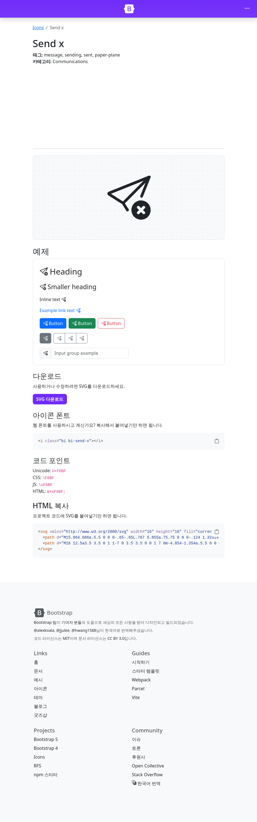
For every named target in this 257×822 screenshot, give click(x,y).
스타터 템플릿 (145, 671)
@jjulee (62, 630)
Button (53, 323)
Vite (136, 697)
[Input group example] (90, 353)
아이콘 (40, 689)
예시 (38, 680)
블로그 (40, 706)
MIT (66, 638)
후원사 (138, 757)
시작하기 (141, 662)
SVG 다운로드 (50, 399)
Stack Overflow (147, 775)
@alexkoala (44, 630)
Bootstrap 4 (46, 748)
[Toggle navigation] (247, 8)
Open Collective (148, 766)
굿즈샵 (40, 715)
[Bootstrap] (129, 8)
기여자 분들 (71, 622)
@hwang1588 (84, 630)
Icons (38, 28)
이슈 (136, 739)
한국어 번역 (146, 783)
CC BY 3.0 (116, 638)
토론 (136, 748)
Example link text (60, 310)
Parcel (138, 689)
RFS (37, 766)
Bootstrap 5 (46, 739)
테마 (38, 697)
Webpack (141, 680)
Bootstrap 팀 (45, 622)
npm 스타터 (46, 775)
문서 (38, 671)
